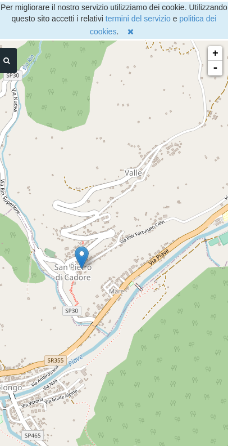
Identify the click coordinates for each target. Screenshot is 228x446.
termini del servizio (138, 18)
